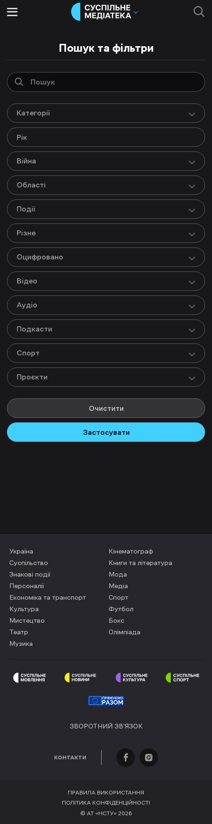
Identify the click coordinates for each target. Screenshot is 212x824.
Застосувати (106, 432)
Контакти (70, 757)
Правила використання (106, 792)
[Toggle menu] (12, 12)
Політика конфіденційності (106, 803)
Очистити (106, 408)
